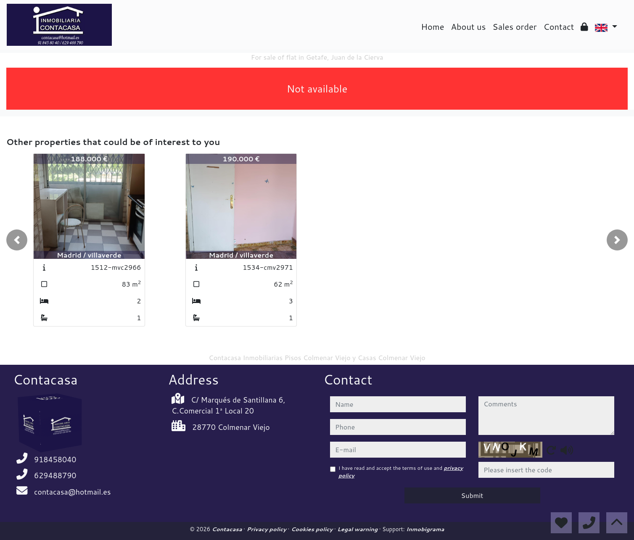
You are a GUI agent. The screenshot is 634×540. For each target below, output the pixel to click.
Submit (472, 495)
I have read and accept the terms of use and (400, 471)
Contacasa (228, 529)
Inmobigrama (425, 529)
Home (432, 26)
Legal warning (358, 529)
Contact (559, 26)
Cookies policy (312, 529)
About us (468, 26)
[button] (16, 239)
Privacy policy (267, 529)
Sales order (514, 26)
